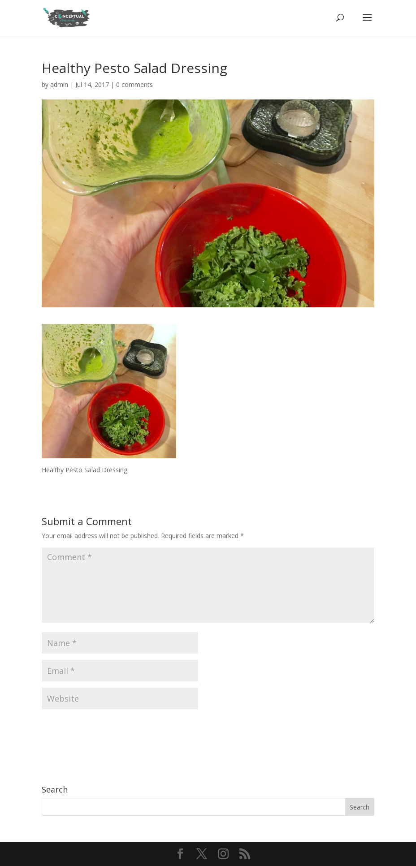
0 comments (134, 84)
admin (59, 84)
